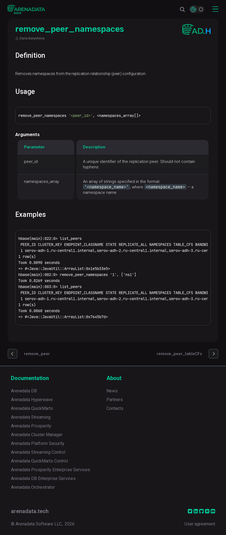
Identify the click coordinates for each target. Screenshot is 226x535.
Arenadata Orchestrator (33, 487)
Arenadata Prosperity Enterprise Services (50, 469)
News (112, 390)
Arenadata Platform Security (37, 443)
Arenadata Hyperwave (32, 399)
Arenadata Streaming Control (38, 452)
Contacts (114, 408)
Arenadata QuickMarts (32, 408)
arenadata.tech (30, 511)
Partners (114, 399)
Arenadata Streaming (30, 417)
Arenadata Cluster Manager (37, 434)
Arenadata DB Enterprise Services (43, 478)
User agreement (200, 524)
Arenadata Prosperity (31, 425)
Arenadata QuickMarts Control (39, 461)
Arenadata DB (24, 390)
